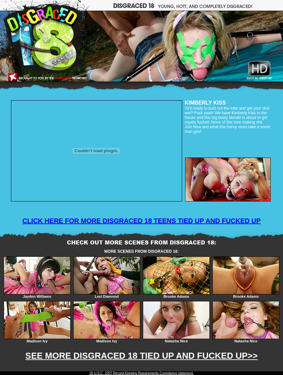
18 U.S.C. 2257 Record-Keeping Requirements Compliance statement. (141, 373)
